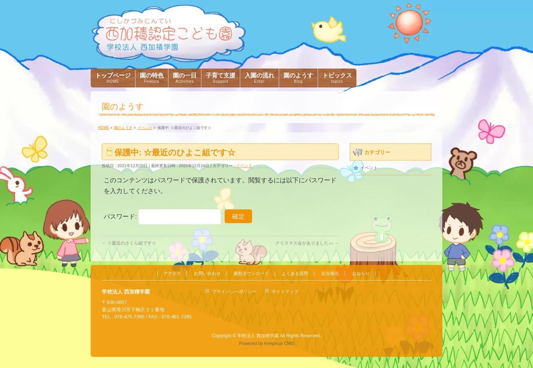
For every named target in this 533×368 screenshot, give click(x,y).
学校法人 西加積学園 (257, 335)
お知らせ (361, 273)
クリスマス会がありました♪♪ (307, 243)
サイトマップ (285, 291)
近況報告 (330, 273)
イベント (244, 165)
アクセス (172, 273)
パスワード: (162, 216)
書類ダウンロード (251, 273)
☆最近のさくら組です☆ (129, 243)
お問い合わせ (207, 273)
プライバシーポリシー (234, 291)
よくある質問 (295, 273)
